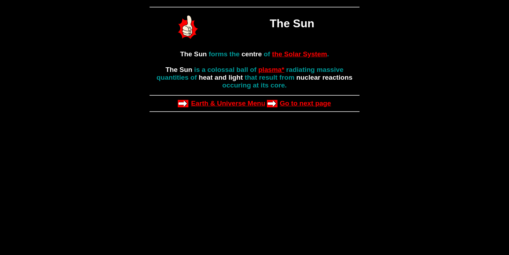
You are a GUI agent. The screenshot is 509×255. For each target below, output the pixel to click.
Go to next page (305, 103)
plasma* (271, 69)
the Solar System (299, 54)
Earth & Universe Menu (228, 103)
